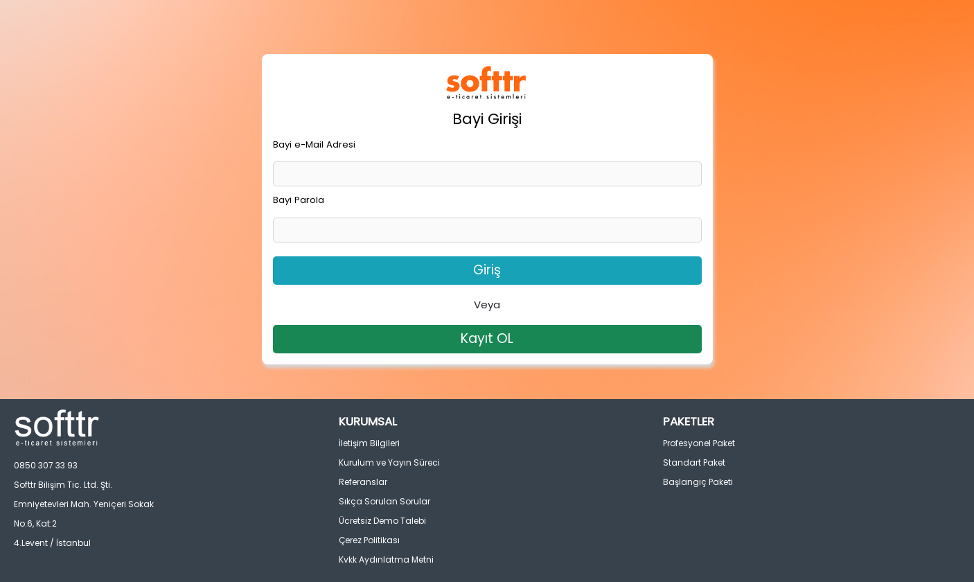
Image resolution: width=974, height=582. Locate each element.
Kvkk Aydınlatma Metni (386, 559)
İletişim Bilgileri (369, 443)
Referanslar (363, 482)
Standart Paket (694, 462)
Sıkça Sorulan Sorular (384, 501)
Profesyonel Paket (699, 443)
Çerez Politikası (369, 540)
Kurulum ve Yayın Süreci (389, 462)
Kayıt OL (487, 338)
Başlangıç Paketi (698, 482)
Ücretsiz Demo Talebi (382, 521)
